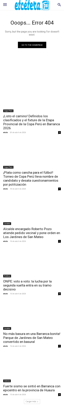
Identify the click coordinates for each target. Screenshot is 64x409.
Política (7, 276)
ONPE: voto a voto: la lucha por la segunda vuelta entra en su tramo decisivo (27, 285)
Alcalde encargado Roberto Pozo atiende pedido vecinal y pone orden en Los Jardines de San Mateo (31, 233)
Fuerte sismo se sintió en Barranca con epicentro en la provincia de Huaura (31, 388)
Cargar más (32, 401)
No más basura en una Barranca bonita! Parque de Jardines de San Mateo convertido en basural (31, 338)
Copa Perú (8, 111)
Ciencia (7, 381)
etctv (5, 132)
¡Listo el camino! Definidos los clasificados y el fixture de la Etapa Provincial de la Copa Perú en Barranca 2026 (31, 122)
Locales (7, 223)
